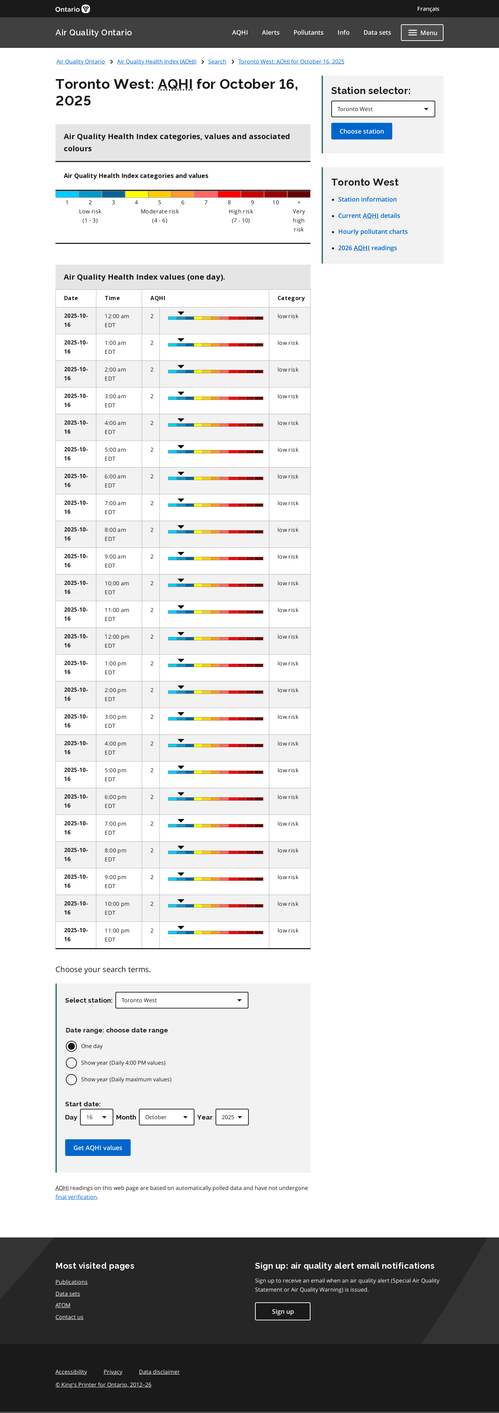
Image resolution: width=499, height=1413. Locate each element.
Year (205, 1117)
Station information (367, 199)
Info (344, 32)
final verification (76, 1197)
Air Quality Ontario (93, 32)
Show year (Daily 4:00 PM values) (123, 1062)
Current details (369, 215)
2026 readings (367, 248)
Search (217, 61)
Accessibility (71, 1372)
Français (428, 8)
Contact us (69, 1317)
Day (71, 1117)
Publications (71, 1282)
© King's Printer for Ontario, (103, 1384)
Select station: (89, 1000)
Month (126, 1117)
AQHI (240, 32)
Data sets (377, 32)
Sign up (283, 1311)
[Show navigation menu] (422, 32)
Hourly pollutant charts (373, 231)
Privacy (113, 1372)
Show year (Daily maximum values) (126, 1079)
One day (92, 1046)
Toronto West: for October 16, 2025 (291, 61)
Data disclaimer (159, 1372)
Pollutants (309, 32)
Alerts (271, 32)
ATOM (62, 1305)
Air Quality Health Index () (156, 61)
